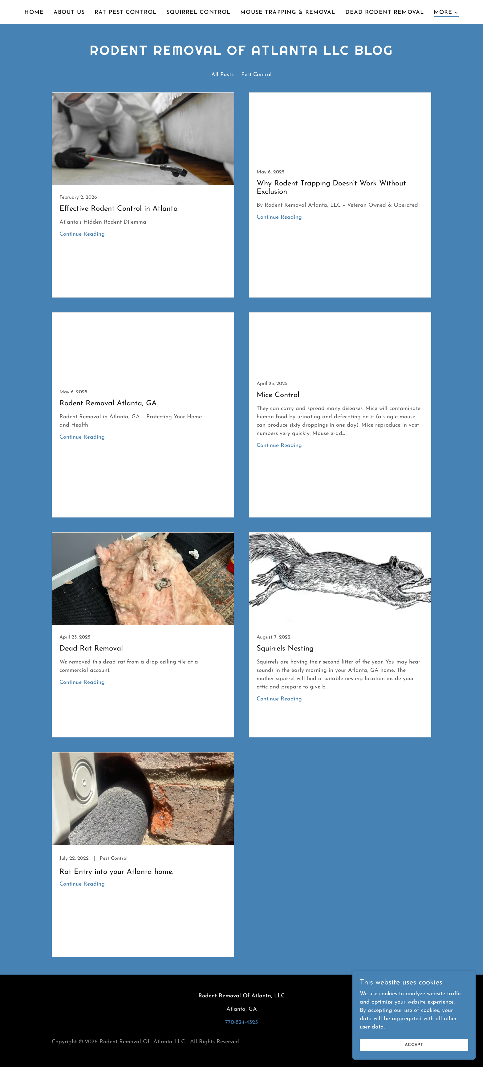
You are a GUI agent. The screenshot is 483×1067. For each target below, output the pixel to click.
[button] (446, 13)
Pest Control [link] (256, 75)
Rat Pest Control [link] (125, 12)
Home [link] (34, 12)
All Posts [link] (222, 75)
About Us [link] (69, 12)
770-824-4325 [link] (241, 1022)
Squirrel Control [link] (198, 12)
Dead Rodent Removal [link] (384, 12)
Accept (414, 1045)
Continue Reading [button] (82, 234)
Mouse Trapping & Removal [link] (287, 12)
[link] (143, 195)
